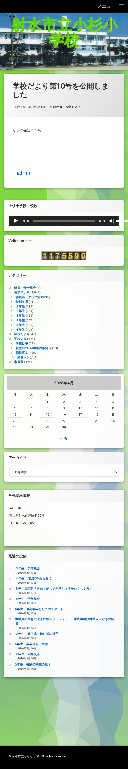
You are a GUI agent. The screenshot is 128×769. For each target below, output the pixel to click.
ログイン (15, 73)
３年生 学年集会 (111, 609)
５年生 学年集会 (111, 640)
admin (24, 134)
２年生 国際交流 (111, 695)
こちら (35, 91)
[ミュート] (27, 262)
